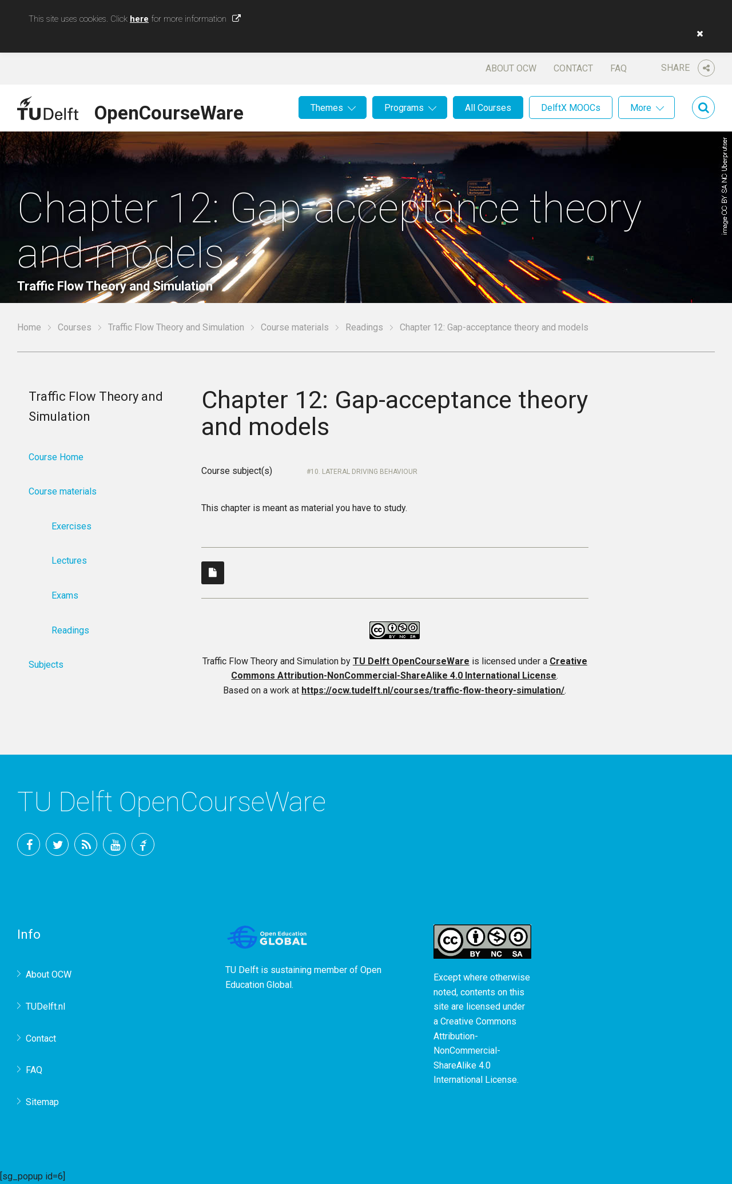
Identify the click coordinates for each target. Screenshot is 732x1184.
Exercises (71, 526)
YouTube (114, 844)
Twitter (57, 844)
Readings (364, 327)
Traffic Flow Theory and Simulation (176, 327)
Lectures (69, 560)
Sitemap (42, 1102)
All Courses (488, 107)
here (139, 19)
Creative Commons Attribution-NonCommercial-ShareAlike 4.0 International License (475, 1050)
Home (29, 327)
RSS (85, 844)
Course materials (295, 327)
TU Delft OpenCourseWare (411, 661)
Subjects (46, 664)
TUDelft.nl (45, 1006)
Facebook (28, 844)
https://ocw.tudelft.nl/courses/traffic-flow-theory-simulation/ (432, 690)
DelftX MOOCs (570, 107)
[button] (697, 33)
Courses (75, 327)
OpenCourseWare (169, 111)
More (640, 107)
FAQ (618, 68)
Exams (64, 595)
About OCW (511, 68)
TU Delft (143, 844)
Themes (327, 107)
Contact (573, 68)
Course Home (56, 457)
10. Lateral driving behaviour (364, 472)
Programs (404, 107)
